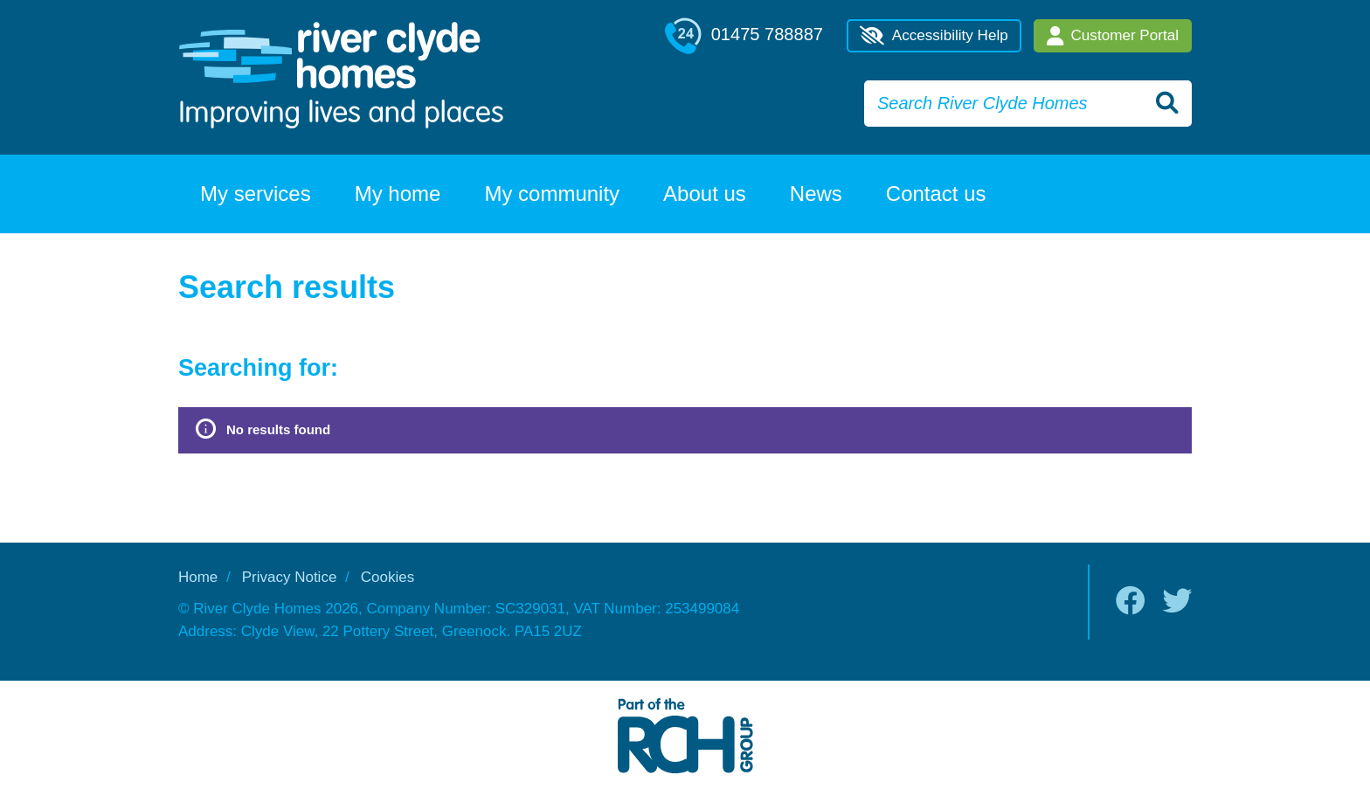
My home (398, 193)
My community (551, 193)
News (816, 193)
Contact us (936, 193)
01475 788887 (744, 35)
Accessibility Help (934, 35)
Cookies (387, 577)
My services (255, 193)
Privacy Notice (289, 577)
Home (198, 577)
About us (704, 193)
